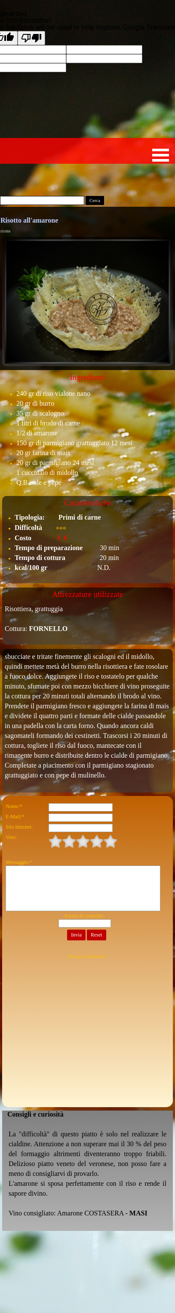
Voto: (11, 837)
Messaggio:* (19, 862)
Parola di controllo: (84, 916)
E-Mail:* (15, 817)
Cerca (94, 200)
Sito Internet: (19, 827)
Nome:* (14, 806)
